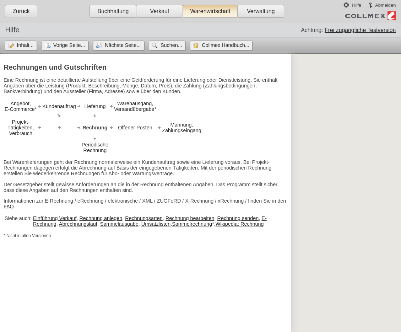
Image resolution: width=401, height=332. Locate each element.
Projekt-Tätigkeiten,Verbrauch (20, 127)
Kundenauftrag (59, 106)
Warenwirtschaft (210, 11)
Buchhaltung (113, 11)
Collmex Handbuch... (225, 45)
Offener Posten (135, 127)
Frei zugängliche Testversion (360, 30)
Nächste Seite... (123, 45)
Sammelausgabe (119, 224)
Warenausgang (134, 103)
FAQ (9, 206)
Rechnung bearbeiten (190, 218)
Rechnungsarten (144, 218)
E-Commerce (20, 109)
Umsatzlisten (155, 224)
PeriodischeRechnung (95, 147)
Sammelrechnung (192, 224)
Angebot (19, 103)
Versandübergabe (134, 109)
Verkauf (159, 11)
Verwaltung (261, 11)
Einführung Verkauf (54, 218)
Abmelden (385, 5)
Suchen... (171, 45)
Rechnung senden (238, 218)
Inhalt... (25, 45)
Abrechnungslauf (78, 224)
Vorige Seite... (69, 45)
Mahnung (180, 125)
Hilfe (356, 5)
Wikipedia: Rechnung (240, 224)
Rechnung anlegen (100, 218)
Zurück (20, 11)
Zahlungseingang (181, 130)
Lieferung (94, 106)
